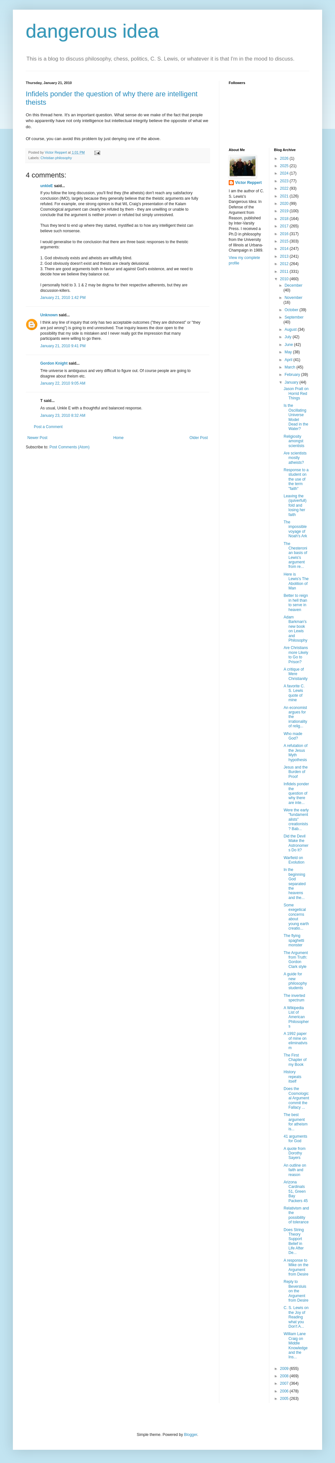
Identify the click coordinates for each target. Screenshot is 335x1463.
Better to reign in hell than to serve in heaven (295, 602)
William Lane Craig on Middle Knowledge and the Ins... (295, 1345)
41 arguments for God (295, 1138)
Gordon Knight (54, 363)
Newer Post (37, 437)
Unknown (49, 315)
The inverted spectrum (294, 997)
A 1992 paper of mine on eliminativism (295, 1040)
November (293, 297)
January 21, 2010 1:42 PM (63, 297)
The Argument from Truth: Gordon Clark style (295, 960)
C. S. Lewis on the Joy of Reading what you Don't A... (295, 1317)
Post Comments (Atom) (69, 447)
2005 (285, 1398)
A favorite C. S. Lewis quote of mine (293, 693)
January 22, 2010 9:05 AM (62, 383)
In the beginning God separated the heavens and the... (294, 883)
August (291, 329)
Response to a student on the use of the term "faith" (295, 479)
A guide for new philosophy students (295, 981)
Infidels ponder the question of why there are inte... (296, 793)
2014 (285, 248)
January (291, 382)
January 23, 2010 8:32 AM (62, 415)
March (290, 367)
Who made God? (292, 736)
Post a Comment (48, 427)
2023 (285, 181)
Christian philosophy (56, 158)
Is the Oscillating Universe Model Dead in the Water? (295, 417)
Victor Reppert (248, 182)
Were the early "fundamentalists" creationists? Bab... (296, 819)
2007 (285, 1383)
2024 (285, 173)
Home (118, 437)
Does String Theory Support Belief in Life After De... (293, 1241)
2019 (285, 211)
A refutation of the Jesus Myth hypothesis (295, 752)
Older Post (198, 437)
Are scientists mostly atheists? (294, 458)
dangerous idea (92, 31)
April (288, 360)
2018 (285, 218)
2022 (285, 188)
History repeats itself (292, 1077)
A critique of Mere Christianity (295, 674)
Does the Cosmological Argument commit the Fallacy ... (296, 1098)
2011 (285, 271)
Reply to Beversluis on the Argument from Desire (295, 1291)
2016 (285, 234)
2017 (285, 226)
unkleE (46, 186)
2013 (285, 256)
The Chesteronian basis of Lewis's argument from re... (295, 555)
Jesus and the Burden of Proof (295, 772)
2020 (285, 203)
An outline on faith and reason (294, 1170)
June (289, 344)
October (291, 310)
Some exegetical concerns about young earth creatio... (296, 917)
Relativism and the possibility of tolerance (296, 1215)
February (292, 374)
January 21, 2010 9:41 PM (63, 346)
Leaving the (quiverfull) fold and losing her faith (294, 505)
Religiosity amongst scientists (293, 441)
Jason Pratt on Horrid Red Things (295, 393)
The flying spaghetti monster (293, 940)
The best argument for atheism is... (295, 1122)
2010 (285, 279)
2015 (285, 241)
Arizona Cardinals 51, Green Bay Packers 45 (295, 1191)
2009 (285, 1368)
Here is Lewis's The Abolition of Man (296, 581)
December (293, 285)
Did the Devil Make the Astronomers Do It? (295, 843)
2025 (285, 166)
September (293, 317)
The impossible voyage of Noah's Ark (295, 529)
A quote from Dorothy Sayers (294, 1153)
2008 (285, 1376)
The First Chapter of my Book (294, 1060)
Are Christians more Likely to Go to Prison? (295, 654)
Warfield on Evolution (293, 860)
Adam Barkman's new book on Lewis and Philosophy (295, 629)
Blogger (190, 1434)
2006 (285, 1391)
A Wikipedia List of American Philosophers (296, 1017)
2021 (285, 196)
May (288, 352)
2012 (285, 264)
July (288, 337)
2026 (285, 158)
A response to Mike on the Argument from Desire (295, 1267)
